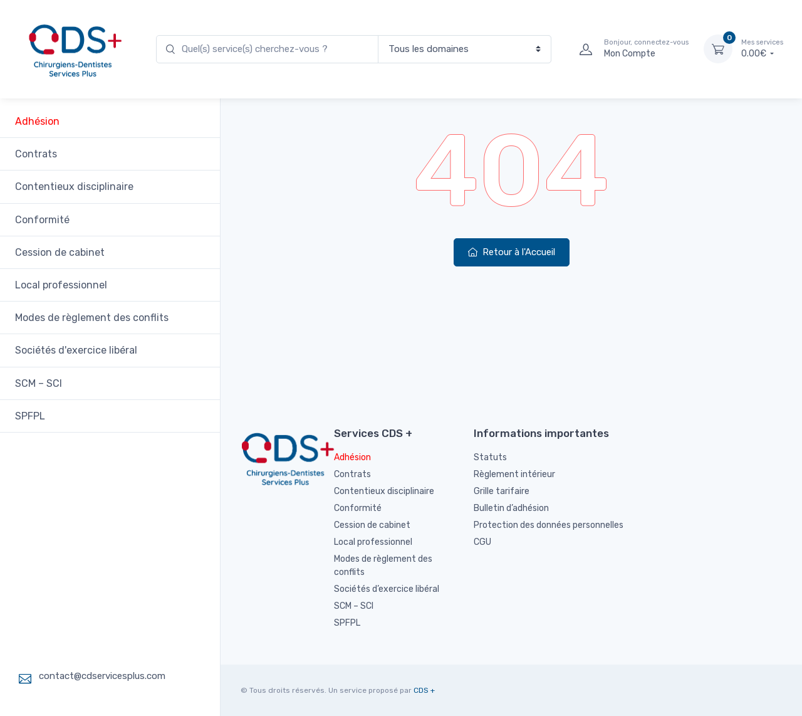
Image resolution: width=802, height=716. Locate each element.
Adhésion (41, 121)
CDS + (424, 690)
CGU (482, 542)
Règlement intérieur (514, 474)
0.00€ (762, 48)
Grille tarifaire (501, 491)
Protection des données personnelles (548, 525)
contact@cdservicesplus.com (102, 676)
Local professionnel (65, 285)
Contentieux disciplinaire (78, 186)
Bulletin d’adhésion (511, 508)
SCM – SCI (42, 383)
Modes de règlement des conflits (95, 318)
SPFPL (34, 416)
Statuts (490, 457)
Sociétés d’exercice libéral (386, 589)
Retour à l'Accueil (511, 252)
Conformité (46, 220)
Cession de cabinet (63, 252)
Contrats (40, 154)
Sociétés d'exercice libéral (80, 350)
